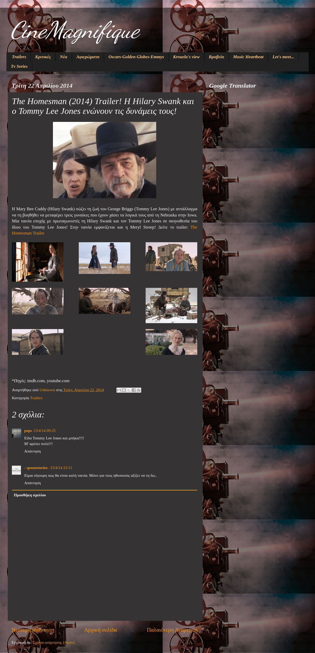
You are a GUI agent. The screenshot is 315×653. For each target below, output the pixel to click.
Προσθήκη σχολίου (30, 495)
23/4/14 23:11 (61, 467)
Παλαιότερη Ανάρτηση (172, 630)
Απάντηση (32, 451)
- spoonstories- (36, 467)
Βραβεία (216, 56)
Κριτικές (43, 56)
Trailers (19, 56)
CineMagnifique (74, 30)
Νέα (63, 56)
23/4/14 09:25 (45, 430)
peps (28, 430)
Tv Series (19, 66)
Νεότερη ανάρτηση (33, 630)
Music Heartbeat (248, 56)
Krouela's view (186, 56)
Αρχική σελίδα (100, 630)
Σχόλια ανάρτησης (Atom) (54, 642)
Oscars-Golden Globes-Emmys (136, 56)
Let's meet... (283, 56)
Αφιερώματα (88, 56)
